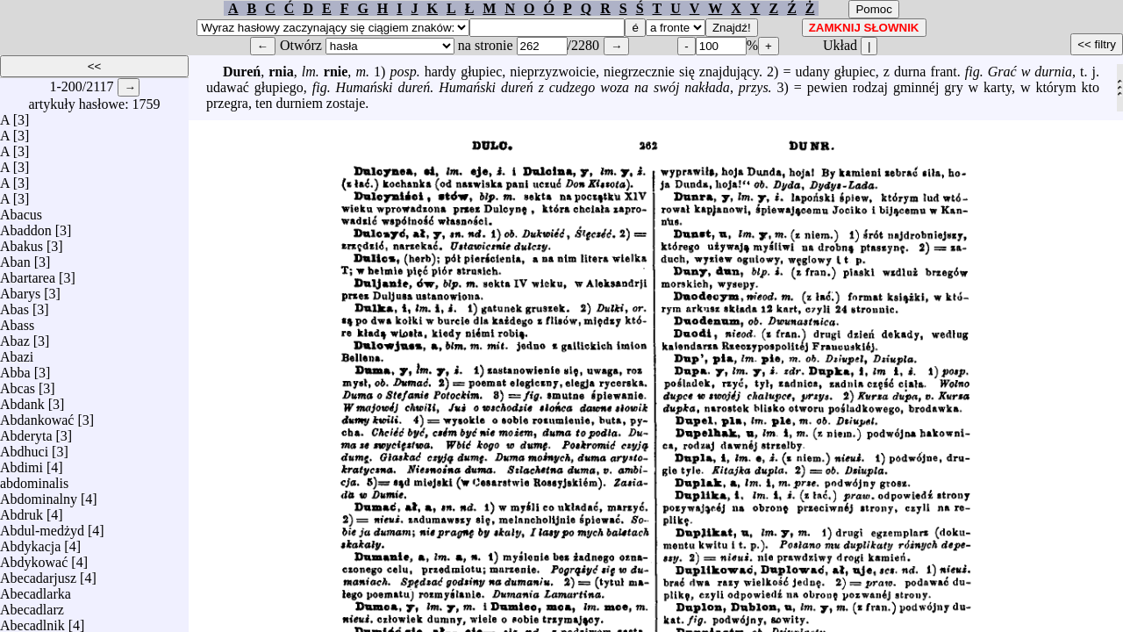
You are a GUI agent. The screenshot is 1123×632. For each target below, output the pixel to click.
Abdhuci (24, 447)
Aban (15, 257)
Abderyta (26, 431)
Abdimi (21, 463)
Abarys (20, 289)
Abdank (22, 399)
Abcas (17, 384)
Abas (14, 305)
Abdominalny (38, 494)
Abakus (21, 241)
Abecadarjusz (38, 573)
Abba (15, 368)
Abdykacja (30, 542)
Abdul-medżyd (42, 526)
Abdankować (37, 415)
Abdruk (21, 510)
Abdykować (34, 557)
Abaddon (26, 226)
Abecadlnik (32, 621)
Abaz (15, 336)
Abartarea (27, 273)
